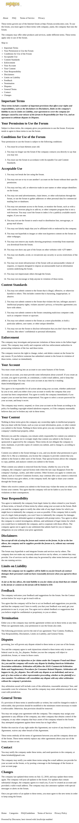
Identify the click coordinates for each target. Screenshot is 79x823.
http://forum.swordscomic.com (55, 24)
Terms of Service (27, 18)
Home (4, 813)
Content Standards (12, 60)
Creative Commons (23, 476)
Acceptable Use (11, 57)
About (5, 18)
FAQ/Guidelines (28, 813)
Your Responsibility (12, 71)
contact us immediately (22, 359)
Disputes (8, 86)
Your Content (10, 68)
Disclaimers (9, 74)
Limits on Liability (12, 77)
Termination (9, 83)
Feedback (8, 80)
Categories (13, 813)
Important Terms (11, 48)
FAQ (14, 18)
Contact (7, 92)
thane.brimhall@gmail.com (13, 383)
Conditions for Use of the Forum (18, 54)
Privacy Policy (61, 813)
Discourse (16, 819)
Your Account (10, 65)
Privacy (41, 18)
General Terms (10, 89)
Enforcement (9, 63)
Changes (7, 95)
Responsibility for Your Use (55, 114)
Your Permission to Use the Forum (18, 51)
